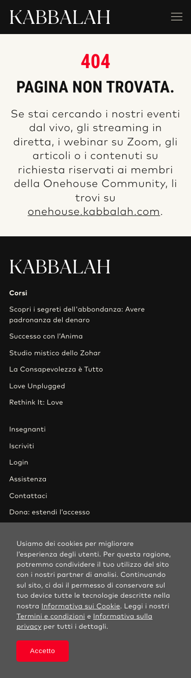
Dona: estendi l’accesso (49, 512)
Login (19, 462)
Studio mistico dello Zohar (55, 353)
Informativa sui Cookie (80, 606)
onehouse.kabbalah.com (94, 212)
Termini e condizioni (50, 616)
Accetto (42, 651)
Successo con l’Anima (46, 336)
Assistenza (28, 479)
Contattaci (28, 496)
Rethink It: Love (36, 402)
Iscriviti (21, 446)
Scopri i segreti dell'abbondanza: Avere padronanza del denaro (77, 314)
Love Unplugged (37, 386)
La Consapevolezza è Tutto (56, 369)
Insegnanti (27, 429)
